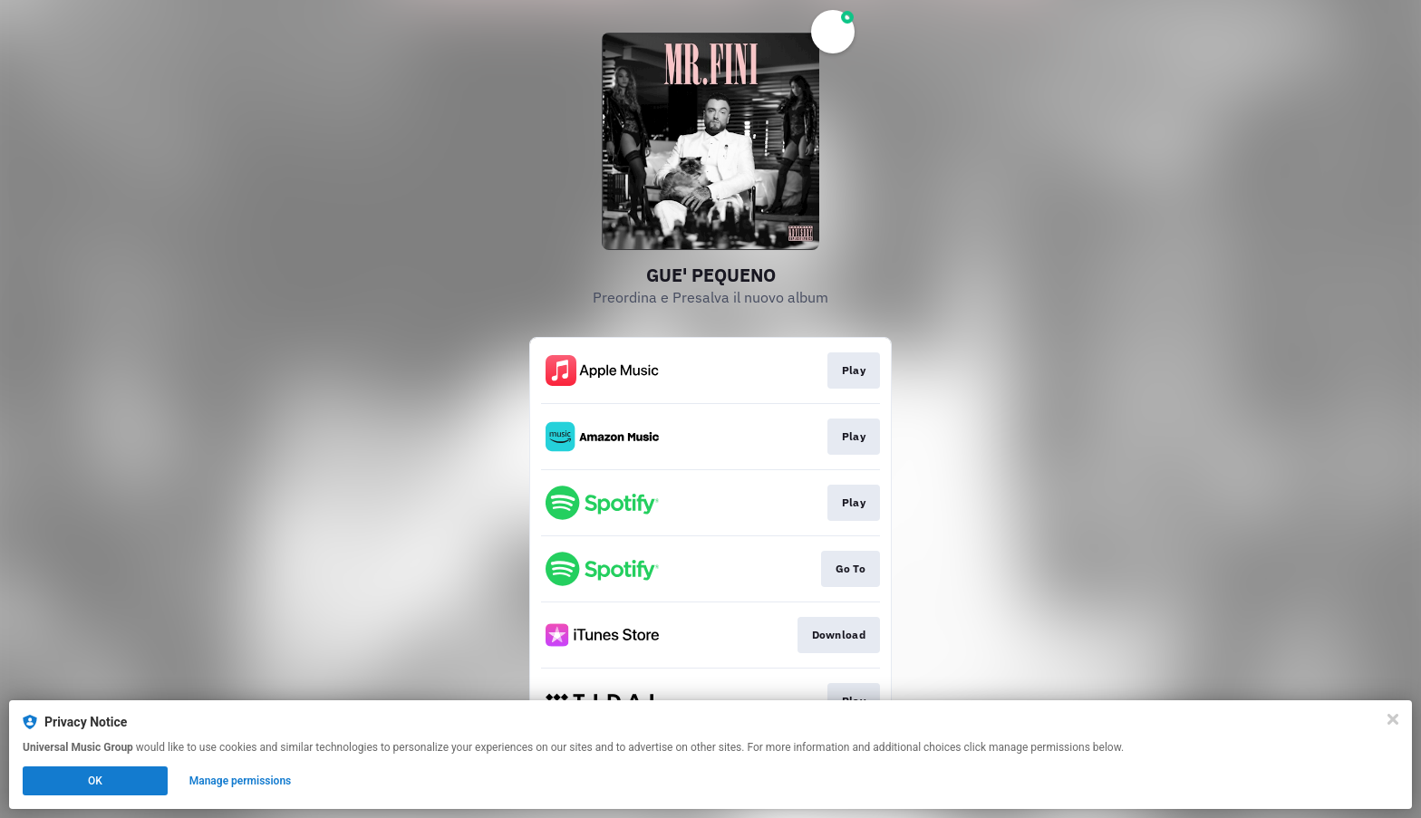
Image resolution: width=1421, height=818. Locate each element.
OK (95, 781)
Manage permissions (240, 781)
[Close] (1392, 719)
